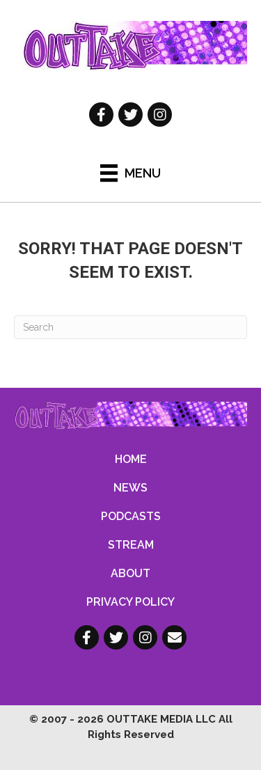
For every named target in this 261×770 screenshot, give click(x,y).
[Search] (130, 327)
